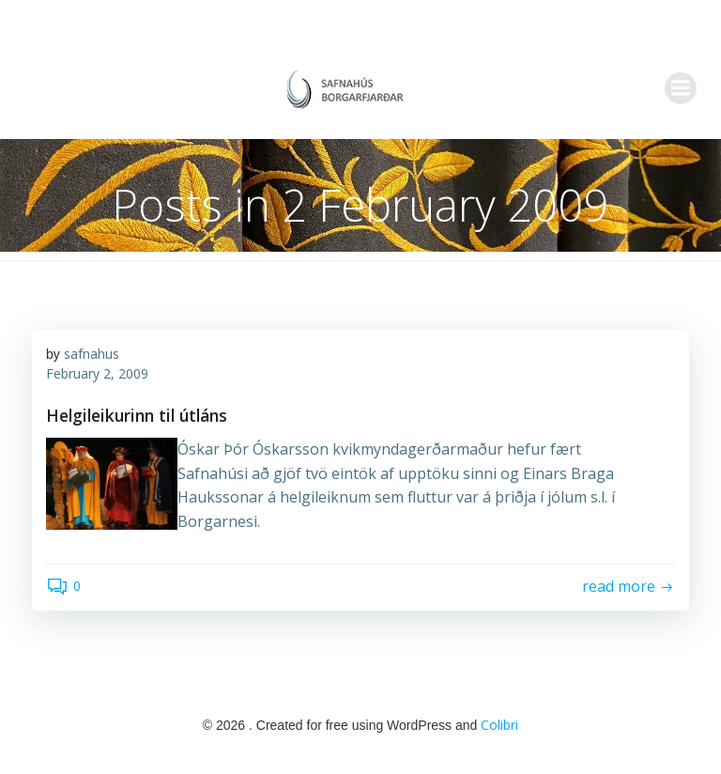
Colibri (499, 726)
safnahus (91, 357)
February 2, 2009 (97, 377)
